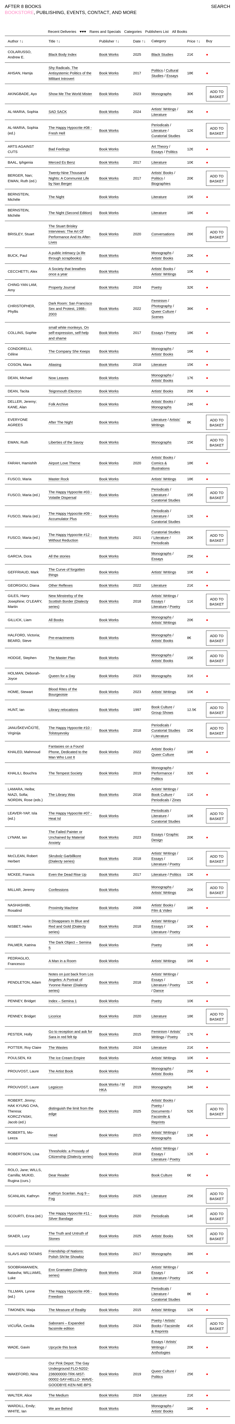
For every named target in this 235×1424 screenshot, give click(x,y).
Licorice (54, 1016)
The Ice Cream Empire (66, 1058)
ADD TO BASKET (217, 94)
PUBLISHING (50, 12)
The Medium (58, 1395)
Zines (176, 800)
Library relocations (63, 710)
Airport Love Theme (64, 463)
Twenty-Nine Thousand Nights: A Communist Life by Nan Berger (68, 178)
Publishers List (157, 31)
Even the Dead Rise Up (67, 874)
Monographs (161, 94)
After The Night (60, 422)
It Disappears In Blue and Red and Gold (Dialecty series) (68, 926)
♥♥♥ (83, 31)
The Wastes (58, 1047)
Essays (172, 76)
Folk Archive (58, 404)
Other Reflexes (60, 585)
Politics (157, 70)
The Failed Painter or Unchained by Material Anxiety (66, 837)
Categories (133, 31)
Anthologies (160, 1352)
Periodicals (160, 125)
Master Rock (58, 479)
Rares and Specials (105, 31)
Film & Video (161, 910)
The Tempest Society (65, 773)
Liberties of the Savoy (65, 442)
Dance (158, 990)
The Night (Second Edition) (70, 213)
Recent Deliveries (62, 31)
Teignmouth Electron (65, 391)
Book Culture (161, 707)
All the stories (59, 556)
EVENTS (76, 12)
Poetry (156, 287)
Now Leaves (58, 378)
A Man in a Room (62, 961)
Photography (161, 306)
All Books (179, 31)
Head (52, 1135)
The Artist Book (60, 1071)
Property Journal (61, 287)
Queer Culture (162, 311)
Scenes (157, 317)
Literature (158, 114)
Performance (161, 773)
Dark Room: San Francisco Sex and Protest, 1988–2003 (70, 308)
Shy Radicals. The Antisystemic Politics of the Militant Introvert (69, 73)
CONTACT (98, 12)
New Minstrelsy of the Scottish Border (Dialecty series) (68, 601)
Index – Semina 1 (62, 1001)
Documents (160, 1111)
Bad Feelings (59, 149)
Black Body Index (62, 54)
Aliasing (54, 364)
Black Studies (162, 54)
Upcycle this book (62, 1347)
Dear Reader (58, 1175)
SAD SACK (57, 112)
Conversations (162, 234)
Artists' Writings (163, 109)
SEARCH (220, 6)
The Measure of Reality (67, 1310)
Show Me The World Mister (70, 94)
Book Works (109, 54)
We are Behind (60, 1408)
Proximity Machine (63, 908)
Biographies (160, 183)
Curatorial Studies (165, 136)
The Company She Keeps (69, 351)
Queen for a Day (61, 676)
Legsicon (55, 1087)
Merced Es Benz (61, 162)
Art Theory (159, 146)
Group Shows (162, 712)
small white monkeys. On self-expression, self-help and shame (68, 332)
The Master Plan (61, 658)
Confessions (58, 890)
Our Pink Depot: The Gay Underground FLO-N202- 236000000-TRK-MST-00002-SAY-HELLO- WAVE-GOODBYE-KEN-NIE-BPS (70, 1374)
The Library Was (61, 794)
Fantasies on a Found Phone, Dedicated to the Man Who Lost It (67, 751)
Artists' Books (162, 173)
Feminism (159, 301)
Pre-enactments (61, 638)
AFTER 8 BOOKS (23, 6)
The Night (56, 197)
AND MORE (124, 12)
